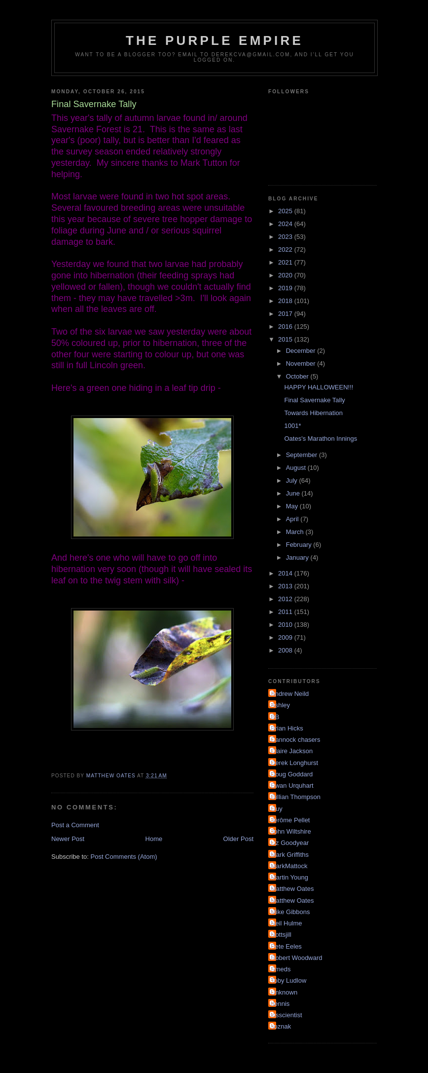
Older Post (238, 839)
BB (275, 717)
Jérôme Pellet (290, 820)
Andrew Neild (290, 693)
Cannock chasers (295, 739)
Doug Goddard (292, 774)
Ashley (280, 705)
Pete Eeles (286, 946)
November (302, 363)
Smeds (280, 969)
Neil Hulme (286, 923)
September (302, 455)
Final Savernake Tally (314, 400)
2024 (286, 224)
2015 (286, 339)
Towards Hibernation (313, 413)
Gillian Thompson (296, 797)
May (293, 506)
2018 (286, 301)
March (296, 532)
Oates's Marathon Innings (320, 438)
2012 (286, 599)
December (302, 350)
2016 (286, 326)
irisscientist (286, 1015)
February (300, 544)
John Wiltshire (291, 831)
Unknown (284, 992)
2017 (286, 313)
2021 (286, 262)
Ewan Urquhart (292, 785)
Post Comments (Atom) (124, 856)
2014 (286, 573)
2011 (286, 611)
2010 (286, 624)
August (297, 467)
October (298, 376)
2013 (286, 586)
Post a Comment (75, 825)
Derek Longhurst (294, 762)
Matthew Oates (292, 888)
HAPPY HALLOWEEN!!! (318, 387)
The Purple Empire (214, 40)
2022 (286, 249)
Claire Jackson (292, 751)
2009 (286, 637)
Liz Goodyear (290, 842)
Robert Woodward (296, 957)
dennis (280, 1003)
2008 (286, 650)
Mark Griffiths (290, 854)
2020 (286, 275)
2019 (286, 288)
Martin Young (289, 877)
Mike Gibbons (290, 912)
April (293, 519)
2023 (286, 236)
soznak (281, 1026)
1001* (292, 425)
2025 (286, 211)
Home (154, 839)
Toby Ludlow (288, 980)
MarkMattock (289, 866)
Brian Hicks (287, 728)
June (294, 493)
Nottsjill (281, 934)
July (292, 480)
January (298, 557)
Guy (277, 808)
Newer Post (67, 839)
